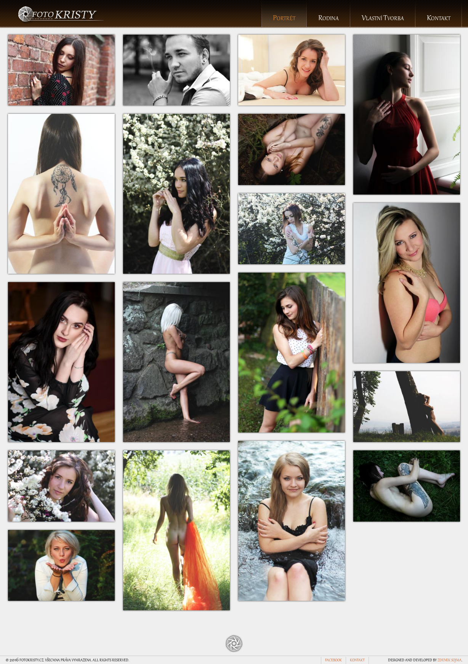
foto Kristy (61, 14)
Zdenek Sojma (450, 660)
